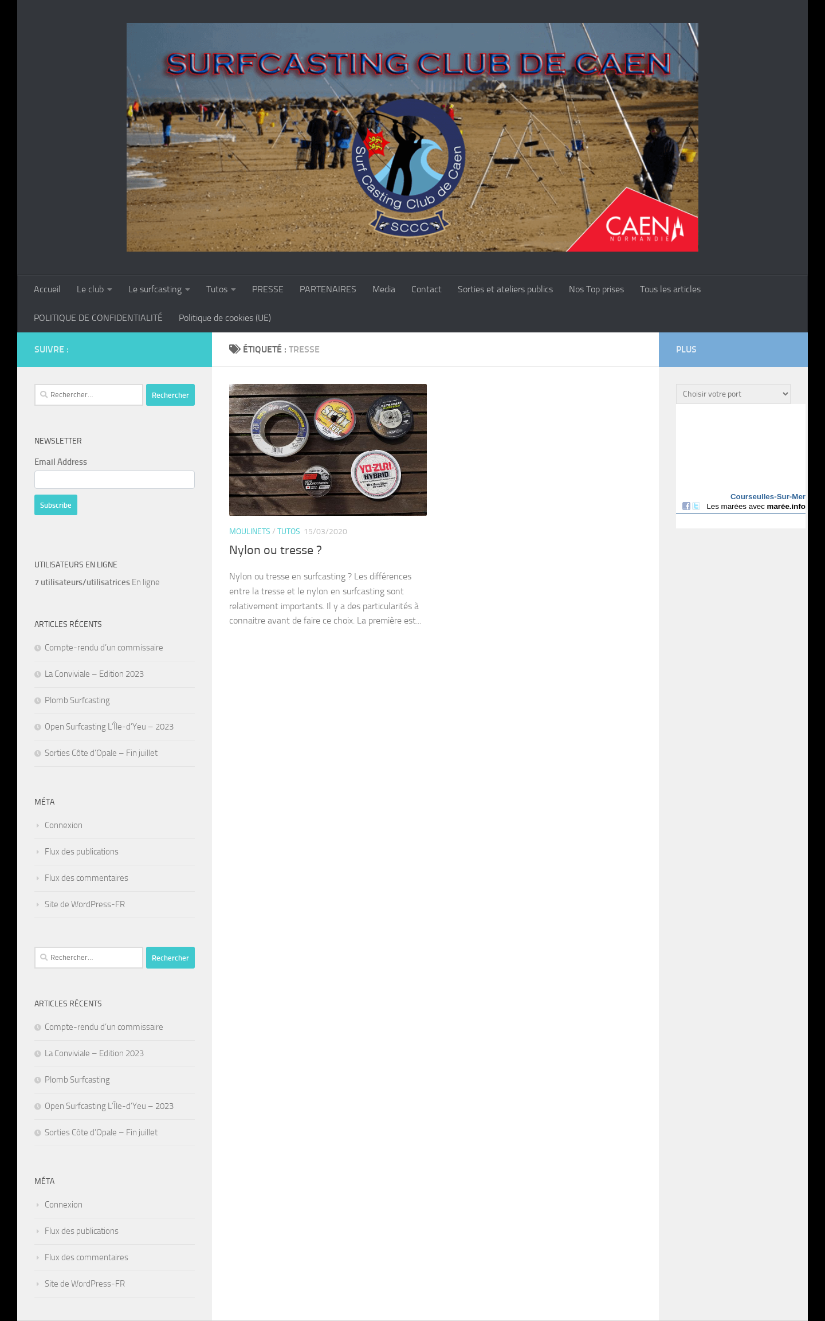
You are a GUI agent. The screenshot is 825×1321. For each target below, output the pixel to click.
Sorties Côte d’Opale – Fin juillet (101, 753)
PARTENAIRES (328, 289)
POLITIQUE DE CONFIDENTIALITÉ (98, 317)
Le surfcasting (155, 289)
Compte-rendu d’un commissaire (104, 647)
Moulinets (249, 531)
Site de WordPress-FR (85, 904)
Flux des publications (82, 851)
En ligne (97, 582)
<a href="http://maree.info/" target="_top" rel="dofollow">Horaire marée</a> (741, 466)
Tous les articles (670, 289)
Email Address (60, 462)
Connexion (63, 825)
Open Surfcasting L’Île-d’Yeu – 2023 (109, 727)
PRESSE (268, 289)
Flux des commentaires (86, 878)
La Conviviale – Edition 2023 (94, 674)
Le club (90, 289)
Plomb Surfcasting (77, 700)
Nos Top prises (596, 289)
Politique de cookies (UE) (225, 317)
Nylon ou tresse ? (275, 550)
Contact (426, 289)
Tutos (216, 289)
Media (383, 289)
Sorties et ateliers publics (505, 289)
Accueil (47, 289)
